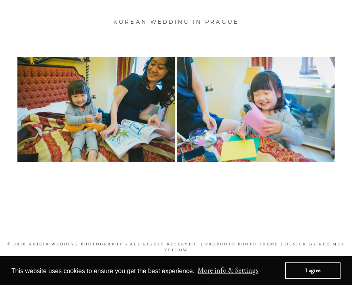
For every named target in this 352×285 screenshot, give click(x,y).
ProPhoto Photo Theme (242, 244)
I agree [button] (312, 270)
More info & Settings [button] (228, 270)
